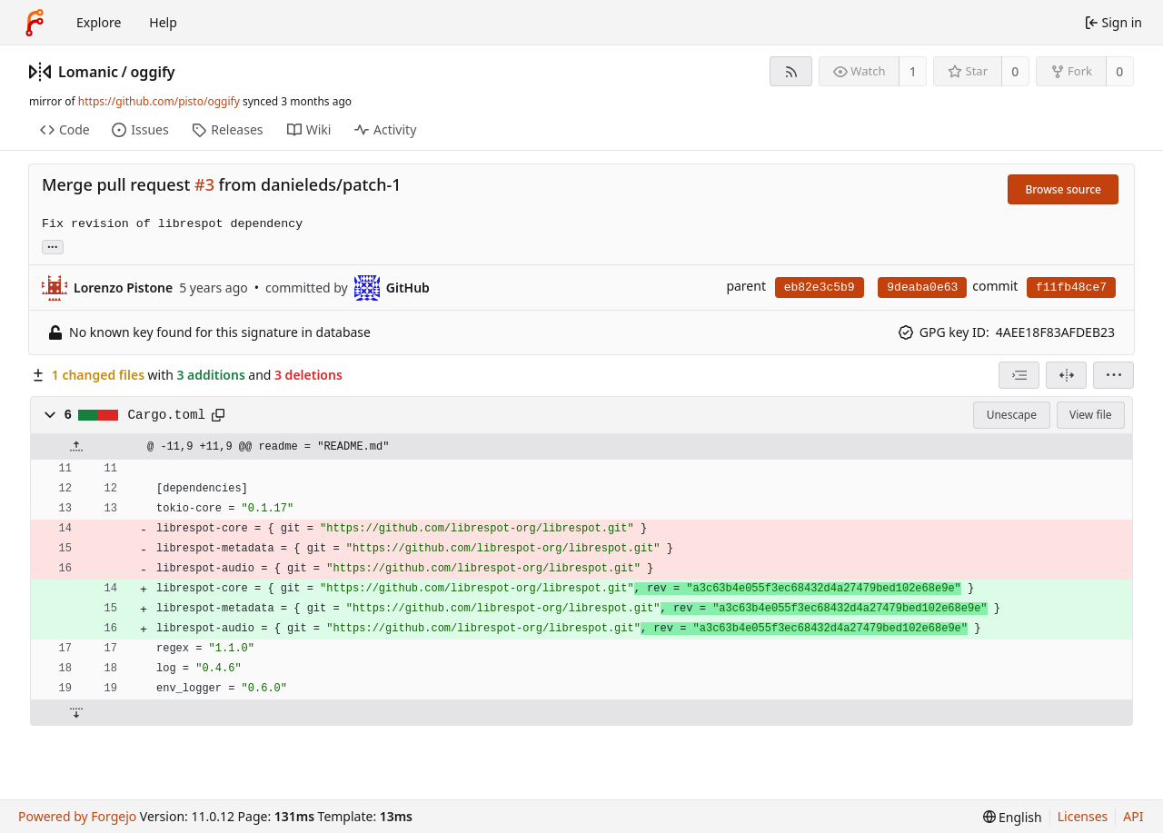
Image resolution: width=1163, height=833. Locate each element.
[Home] (34, 22)
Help (163, 22)
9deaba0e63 (922, 287)
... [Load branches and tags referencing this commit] (52, 246)
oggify (153, 72)
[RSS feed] (791, 71)
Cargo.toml (167, 415)
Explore (98, 22)
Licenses (1083, 816)
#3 (204, 184)
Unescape (1012, 414)
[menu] (1113, 375)
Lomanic (88, 72)
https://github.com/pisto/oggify (159, 101)
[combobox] (1019, 375)
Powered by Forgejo (77, 816)
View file (1090, 414)
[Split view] (1066, 375)
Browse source (1063, 189)
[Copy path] (218, 415)
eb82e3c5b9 (819, 287)
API (1133, 816)
